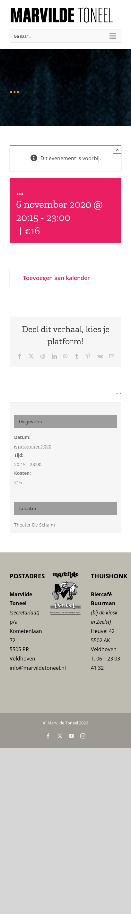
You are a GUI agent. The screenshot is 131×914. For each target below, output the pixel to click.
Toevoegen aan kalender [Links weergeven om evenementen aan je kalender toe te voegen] (56, 278)
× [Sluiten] (117, 149)
